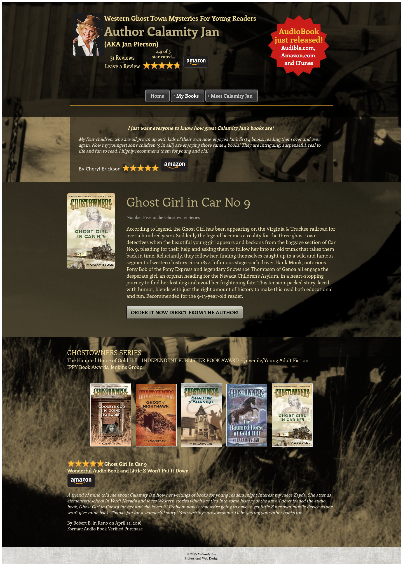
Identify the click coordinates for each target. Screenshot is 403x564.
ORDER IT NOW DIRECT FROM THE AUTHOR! (184, 312)
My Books (187, 95)
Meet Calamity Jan (231, 95)
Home (157, 95)
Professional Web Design (202, 558)
